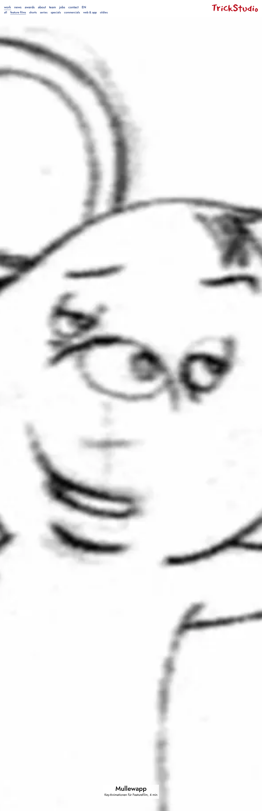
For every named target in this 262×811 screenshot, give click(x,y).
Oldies (104, 12)
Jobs (62, 7)
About (42, 7)
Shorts (33, 12)
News (17, 7)
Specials (56, 12)
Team (52, 7)
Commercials (72, 12)
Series (43, 12)
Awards (30, 7)
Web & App (90, 12)
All (5, 12)
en (84, 7)
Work (7, 7)
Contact (73, 7)
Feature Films (18, 12)
